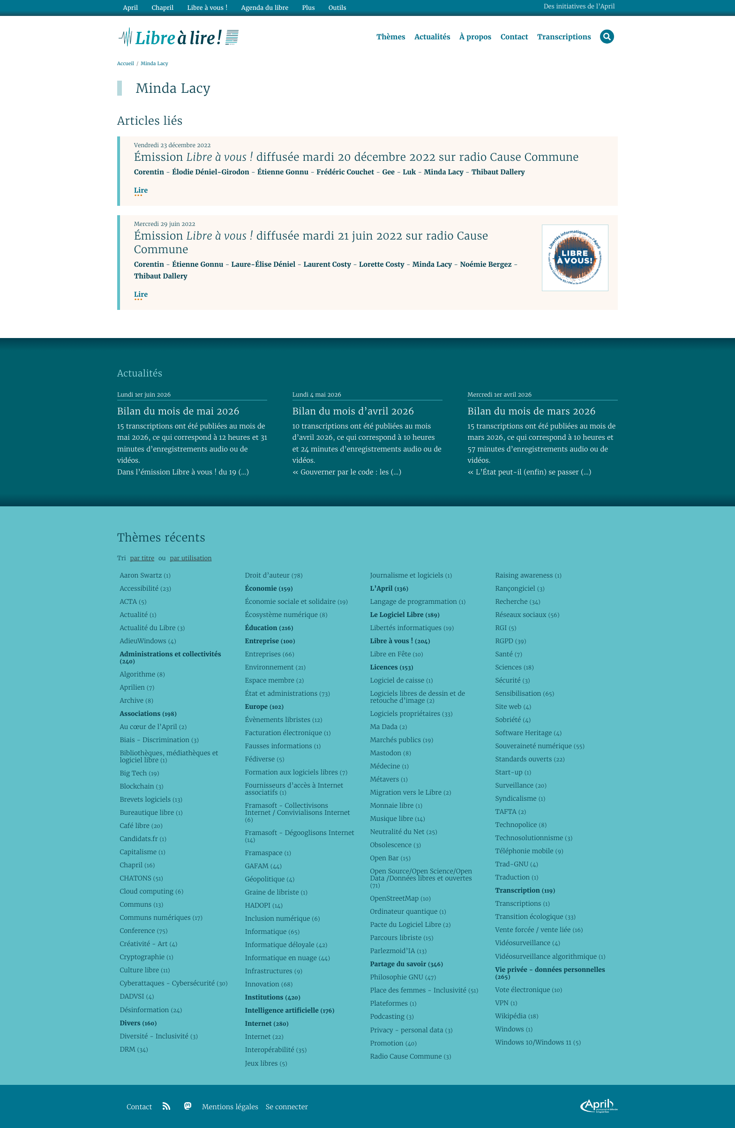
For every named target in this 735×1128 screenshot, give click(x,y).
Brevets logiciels (151, 799)
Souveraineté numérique (540, 746)
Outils (337, 8)
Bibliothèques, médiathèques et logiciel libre (169, 756)
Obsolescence (395, 845)
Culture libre (145, 970)
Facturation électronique (287, 733)
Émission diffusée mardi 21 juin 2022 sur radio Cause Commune (311, 242)
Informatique (272, 931)
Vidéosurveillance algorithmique (550, 956)
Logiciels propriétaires (411, 713)
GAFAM (263, 866)
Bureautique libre (151, 812)
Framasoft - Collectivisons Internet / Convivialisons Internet (297, 812)
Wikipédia (516, 1016)
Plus (308, 8)
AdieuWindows (148, 641)
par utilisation (190, 558)
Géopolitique (269, 879)
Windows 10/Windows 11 (538, 1042)
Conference (143, 930)
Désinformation (151, 1010)
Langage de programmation (417, 601)
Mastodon (390, 753)
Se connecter (287, 1107)
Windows (513, 1029)
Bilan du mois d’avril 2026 (353, 411)
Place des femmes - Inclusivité (424, 990)
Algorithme (142, 674)
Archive (136, 700)
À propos (475, 37)
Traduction (516, 877)
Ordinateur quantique (408, 911)
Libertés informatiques (412, 628)
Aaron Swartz (145, 575)
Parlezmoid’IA (398, 951)
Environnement (275, 667)
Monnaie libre (396, 805)
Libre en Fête (396, 654)
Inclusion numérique (282, 918)
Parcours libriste (401, 937)
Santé (508, 654)
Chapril (137, 865)
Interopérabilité (276, 1049)
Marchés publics (401, 740)
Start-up (513, 772)
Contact (514, 37)
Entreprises (269, 654)
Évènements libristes (283, 719)
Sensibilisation (524, 693)
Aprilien (137, 687)
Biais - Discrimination (159, 740)
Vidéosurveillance (527, 943)
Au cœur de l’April (153, 726)
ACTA (133, 601)
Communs (141, 904)
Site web (513, 706)
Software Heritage (528, 733)
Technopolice (521, 824)
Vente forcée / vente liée (539, 929)
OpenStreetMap (400, 898)
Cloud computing (151, 891)
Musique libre (397, 818)
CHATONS (141, 878)
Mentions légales (230, 1107)
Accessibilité (145, 588)
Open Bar (390, 858)
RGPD (510, 641)
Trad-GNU (516, 864)
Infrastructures (273, 971)
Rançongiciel (520, 588)
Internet (264, 1036)
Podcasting (391, 1016)
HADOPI (264, 905)
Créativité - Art (148, 944)
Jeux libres (266, 1063)
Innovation (268, 984)
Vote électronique (528, 989)
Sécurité (512, 680)
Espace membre (274, 680)
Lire (141, 190)
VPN (506, 1003)
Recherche (517, 601)
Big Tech (139, 773)
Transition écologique (535, 916)
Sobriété (513, 719)
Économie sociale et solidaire (296, 601)
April (130, 8)
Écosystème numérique (286, 614)
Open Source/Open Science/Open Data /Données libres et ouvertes (421, 878)
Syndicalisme (520, 798)
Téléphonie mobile (529, 851)
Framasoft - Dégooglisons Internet (299, 836)
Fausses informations (283, 746)
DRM (134, 1049)
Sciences (514, 667)
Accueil (125, 64)
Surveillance (521, 785)
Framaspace (268, 853)
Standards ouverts (530, 759)
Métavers (388, 779)
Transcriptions (564, 37)
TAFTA (510, 811)
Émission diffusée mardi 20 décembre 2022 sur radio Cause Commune (356, 157)
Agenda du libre (264, 8)
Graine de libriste (276, 892)
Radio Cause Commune (410, 1056)
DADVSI (137, 996)
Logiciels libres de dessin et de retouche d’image (417, 697)
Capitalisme (142, 852)
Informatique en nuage (287, 958)
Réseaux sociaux (527, 614)
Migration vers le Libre (410, 792)
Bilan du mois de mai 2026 (178, 411)
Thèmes (390, 37)
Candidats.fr (143, 839)
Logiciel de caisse (401, 680)
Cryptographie (146, 957)
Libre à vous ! (207, 8)
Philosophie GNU (403, 977)
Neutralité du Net (403, 831)
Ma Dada (388, 726)
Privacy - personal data (411, 1030)
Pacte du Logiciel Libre (410, 924)
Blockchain (141, 786)
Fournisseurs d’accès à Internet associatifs (294, 789)
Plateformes (393, 1003)
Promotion (393, 1043)
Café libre (141, 825)
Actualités (432, 37)
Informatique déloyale (286, 944)
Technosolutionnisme (533, 838)
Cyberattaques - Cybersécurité (173, 983)
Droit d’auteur (273, 575)
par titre (142, 558)
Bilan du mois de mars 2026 (532, 411)
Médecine (389, 766)
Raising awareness (528, 575)
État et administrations (287, 693)
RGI (505, 628)
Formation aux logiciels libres (296, 772)
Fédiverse (264, 759)
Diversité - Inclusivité (159, 1036)
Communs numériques (161, 917)
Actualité (138, 614)
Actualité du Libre (152, 628)
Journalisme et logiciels (411, 575)
